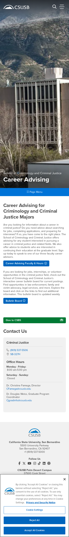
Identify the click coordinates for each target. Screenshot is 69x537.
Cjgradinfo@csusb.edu (19, 400)
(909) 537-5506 (19, 350)
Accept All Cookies (34, 532)
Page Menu (35, 192)
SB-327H (15, 354)
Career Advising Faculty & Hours (24, 263)
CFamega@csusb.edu (18, 388)
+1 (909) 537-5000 (34, 451)
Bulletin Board (14, 300)
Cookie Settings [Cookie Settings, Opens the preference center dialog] (34, 512)
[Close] (65, 481)
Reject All (34, 522)
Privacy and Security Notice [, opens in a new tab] (40, 504)
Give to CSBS (13, 320)
